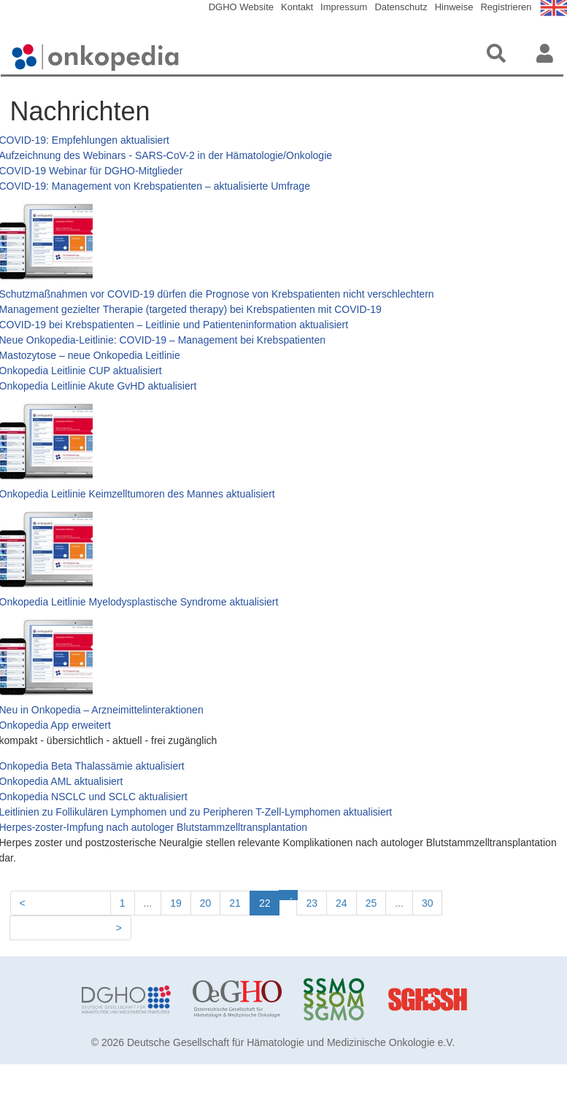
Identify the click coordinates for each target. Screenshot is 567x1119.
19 (176, 903)
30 (427, 903)
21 (235, 903)
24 (341, 903)
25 (371, 903)
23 (311, 903)
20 (206, 903)
